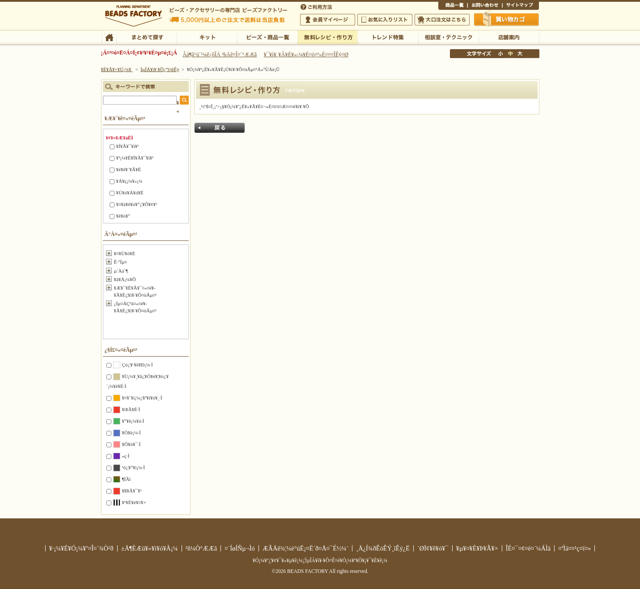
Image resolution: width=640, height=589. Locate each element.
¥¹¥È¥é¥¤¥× (134, 502)
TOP (109, 37)
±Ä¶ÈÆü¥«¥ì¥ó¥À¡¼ (149, 548)
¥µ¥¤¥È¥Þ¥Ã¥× (520, 6)
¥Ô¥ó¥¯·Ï (131, 444)
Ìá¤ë (219, 127)
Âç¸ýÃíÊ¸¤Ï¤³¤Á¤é (442, 19)
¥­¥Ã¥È (207, 37)
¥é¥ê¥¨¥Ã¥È (128, 169)
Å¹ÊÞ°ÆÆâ (508, 37)
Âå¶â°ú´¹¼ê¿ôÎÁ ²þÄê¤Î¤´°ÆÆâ (219, 54)
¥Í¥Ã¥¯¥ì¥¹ (127, 146)
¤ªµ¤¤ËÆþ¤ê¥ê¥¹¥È (384, 19)
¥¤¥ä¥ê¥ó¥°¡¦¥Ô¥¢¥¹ (136, 204)
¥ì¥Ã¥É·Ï (131, 409)
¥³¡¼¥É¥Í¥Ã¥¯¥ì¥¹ (135, 157)
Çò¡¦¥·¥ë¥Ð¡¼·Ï (137, 364)
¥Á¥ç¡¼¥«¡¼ (129, 181)
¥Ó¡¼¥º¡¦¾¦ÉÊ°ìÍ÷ (267, 37)
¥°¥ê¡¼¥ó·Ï (133, 421)
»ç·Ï (126, 456)
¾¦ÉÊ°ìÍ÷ (452, 6)
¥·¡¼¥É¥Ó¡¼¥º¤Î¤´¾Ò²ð (81, 548)
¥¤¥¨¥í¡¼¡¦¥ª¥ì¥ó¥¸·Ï (142, 397)
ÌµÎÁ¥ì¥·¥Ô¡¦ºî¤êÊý (327, 37)
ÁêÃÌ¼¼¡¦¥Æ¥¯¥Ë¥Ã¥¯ (448, 37)
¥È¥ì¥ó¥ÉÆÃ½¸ (388, 37)
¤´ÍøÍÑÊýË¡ (317, 6)
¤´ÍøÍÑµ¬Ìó (240, 548)
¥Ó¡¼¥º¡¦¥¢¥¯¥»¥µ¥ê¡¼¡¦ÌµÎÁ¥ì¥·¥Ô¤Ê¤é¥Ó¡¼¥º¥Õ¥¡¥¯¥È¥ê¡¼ (320, 560)
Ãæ (510, 53)
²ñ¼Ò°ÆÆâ (201, 548)
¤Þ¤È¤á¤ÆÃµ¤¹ (146, 37)
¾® (500, 53)
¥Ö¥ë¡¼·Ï (131, 432)
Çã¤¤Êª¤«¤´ (506, 19)
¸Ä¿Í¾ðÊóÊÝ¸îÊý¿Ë (383, 548)
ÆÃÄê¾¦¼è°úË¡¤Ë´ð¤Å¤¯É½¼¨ (306, 548)
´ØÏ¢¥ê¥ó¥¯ (433, 548)
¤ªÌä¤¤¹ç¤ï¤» (485, 6)
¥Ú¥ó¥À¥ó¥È (130, 192)
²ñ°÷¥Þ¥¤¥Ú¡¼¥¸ (327, 19)
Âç (519, 53)
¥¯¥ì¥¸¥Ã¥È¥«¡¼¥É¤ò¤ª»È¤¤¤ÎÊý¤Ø (306, 54)
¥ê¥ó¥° (123, 216)
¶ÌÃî (126, 479)
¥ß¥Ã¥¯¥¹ (132, 490)
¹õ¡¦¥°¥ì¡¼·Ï (133, 467)
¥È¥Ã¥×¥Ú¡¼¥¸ (117, 69)
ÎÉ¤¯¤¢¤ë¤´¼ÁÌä (528, 548)
